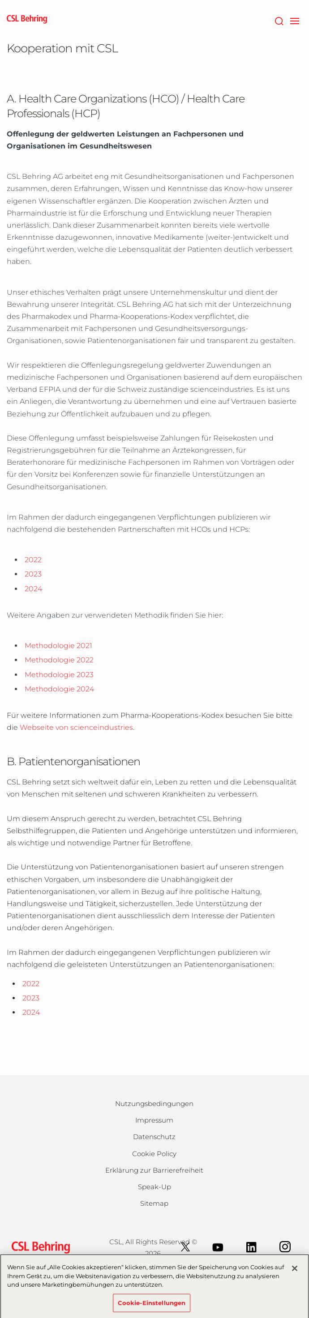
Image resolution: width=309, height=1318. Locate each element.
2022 (33, 559)
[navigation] (294, 20)
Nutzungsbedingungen (154, 1103)
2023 (33, 574)
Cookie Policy (154, 1153)
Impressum (154, 1120)
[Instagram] (285, 1246)
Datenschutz (154, 1136)
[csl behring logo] (38, 1247)
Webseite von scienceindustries (76, 727)
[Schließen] (295, 1272)
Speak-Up (154, 1186)
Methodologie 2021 (58, 645)
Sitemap (154, 1203)
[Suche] (279, 20)
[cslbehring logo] (27, 20)
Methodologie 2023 (59, 674)
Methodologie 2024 (59, 689)
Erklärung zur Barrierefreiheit (154, 1170)
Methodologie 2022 (59, 660)
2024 (33, 589)
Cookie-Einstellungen (152, 1306)
